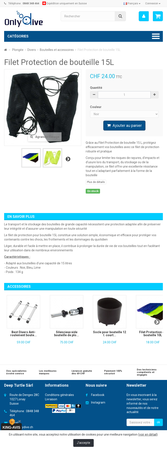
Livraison (51, 399)
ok (158, 422)
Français (132, 3)
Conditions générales (59, 395)
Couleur (96, 107)
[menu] (144, 16)
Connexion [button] (152, 3)
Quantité (96, 87)
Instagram (98, 402)
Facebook (97, 395)
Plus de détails (96, 182)
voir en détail (148, 434)
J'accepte (83, 442)
